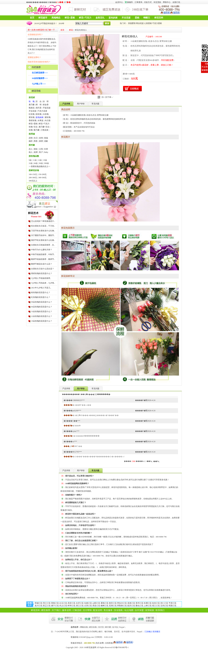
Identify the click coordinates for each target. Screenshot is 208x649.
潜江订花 (80, 605)
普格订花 (55, 603)
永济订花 (80, 603)
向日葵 (47, 120)
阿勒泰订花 (122, 605)
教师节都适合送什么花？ (41, 264)
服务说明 (66, 610)
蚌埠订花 (71, 605)
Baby (46, 152)
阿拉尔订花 (122, 603)
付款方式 (148, 2)
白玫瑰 (46, 114)
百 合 (38, 101)
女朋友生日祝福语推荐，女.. (43, 245)
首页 (32, 17)
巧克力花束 (42, 111)
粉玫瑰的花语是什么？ (40, 292)
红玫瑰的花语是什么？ (40, 297)
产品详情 (66, 388)
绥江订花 (156, 605)
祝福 (46, 138)
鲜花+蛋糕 (70, 17)
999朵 (46, 163)
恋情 (31, 138)
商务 (36, 141)
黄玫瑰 (31, 117)
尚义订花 (63, 605)
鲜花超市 (42, 17)
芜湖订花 (113, 605)
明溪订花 (172, 605)
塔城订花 (38, 603)
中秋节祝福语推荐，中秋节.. (43, 254)
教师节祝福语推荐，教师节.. (43, 259)
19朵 (45, 160)
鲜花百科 (158, 17)
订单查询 (138, 2)
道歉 (46, 141)
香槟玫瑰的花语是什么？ (41, 273)
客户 (41, 152)
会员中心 (119, 2)
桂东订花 (156, 603)
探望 (41, 141)
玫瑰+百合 (33, 127)
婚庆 (31, 141)
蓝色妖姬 (113, 17)
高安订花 (71, 603)
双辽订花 (46, 605)
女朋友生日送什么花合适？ (42, 269)
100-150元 (33, 174)
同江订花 (46, 603)
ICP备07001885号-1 (121, 647)
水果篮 (40, 120)
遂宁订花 (55, 605)
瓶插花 (31, 108)
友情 (41, 138)
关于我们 (56, 610)
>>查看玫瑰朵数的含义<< (39, 166)
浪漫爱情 (132, 23)
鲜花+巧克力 (85, 17)
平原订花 (172, 603)
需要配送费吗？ (34, 57)
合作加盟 (139, 610)
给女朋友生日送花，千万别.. (43, 226)
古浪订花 (88, 605)
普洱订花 (139, 603)
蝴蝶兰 (146, 17)
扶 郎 (46, 101)
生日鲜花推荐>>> (40, 72)
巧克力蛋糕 (157, 23)
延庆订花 (131, 605)
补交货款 (157, 2)
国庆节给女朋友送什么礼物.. (43, 240)
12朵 (40, 160)
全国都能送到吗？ (35, 34)
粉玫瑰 (38, 114)
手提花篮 (46, 108)
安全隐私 (118, 610)
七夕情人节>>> (39, 84)
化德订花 (88, 603)
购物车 (129, 2)
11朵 (35, 160)
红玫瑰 (31, 114)
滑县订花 (96, 605)
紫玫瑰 (47, 117)
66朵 (36, 163)
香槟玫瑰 (32, 120)
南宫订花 (113, 603)
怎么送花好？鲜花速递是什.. (43, 221)
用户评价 (81, 104)
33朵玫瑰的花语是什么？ (41, 311)
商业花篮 (140, 23)
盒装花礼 (100, 17)
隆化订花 (139, 605)
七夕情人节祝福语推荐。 (41, 278)
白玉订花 (63, 603)
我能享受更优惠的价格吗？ (39, 62)
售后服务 (108, 610)
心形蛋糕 (148, 23)
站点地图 (128, 610)
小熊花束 (44, 130)
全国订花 (176, 2)
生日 (36, 138)
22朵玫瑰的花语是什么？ (41, 316)
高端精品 (55, 17)
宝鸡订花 (164, 605)
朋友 (36, 149)
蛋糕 (137, 17)
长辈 (46, 149)
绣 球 (38, 105)
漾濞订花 (131, 603)
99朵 (41, 163)
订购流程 (77, 610)
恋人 (31, 149)
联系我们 (160, 610)
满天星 (38, 108)
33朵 (31, 163)
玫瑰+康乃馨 (34, 130)
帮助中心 (167, 2)
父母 (41, 149)
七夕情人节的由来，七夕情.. (43, 283)
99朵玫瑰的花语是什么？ (41, 302)
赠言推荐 (45, 610)
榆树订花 (104, 605)
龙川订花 (38, 605)
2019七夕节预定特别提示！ (45, 23)
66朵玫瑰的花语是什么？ (41, 307)
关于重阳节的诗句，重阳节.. (43, 235)
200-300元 (33, 177)
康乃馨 (31, 105)
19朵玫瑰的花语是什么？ (41, 321)
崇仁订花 (164, 603)
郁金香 (46, 105)
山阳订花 (96, 603)
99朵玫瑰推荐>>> (40, 78)
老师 (36, 152)
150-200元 (42, 174)
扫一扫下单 (107, 97)
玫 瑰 (31, 101)
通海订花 (104, 603)
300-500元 (42, 177)
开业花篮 (126, 17)
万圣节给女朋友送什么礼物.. (43, 231)
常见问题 (95, 104)
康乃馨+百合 (44, 127)
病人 (31, 152)
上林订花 (147, 605)
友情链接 (149, 610)
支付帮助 (87, 610)
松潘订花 (147, 603)
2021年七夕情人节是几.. (41, 288)
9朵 (30, 160)
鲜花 (71, 30)
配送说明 (97, 610)
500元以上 (33, 181)
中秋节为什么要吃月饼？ (41, 250)
